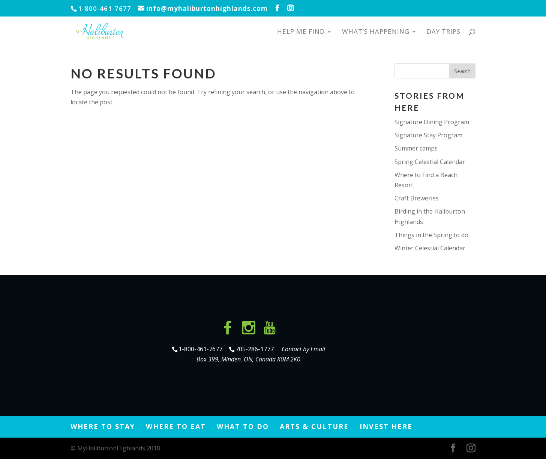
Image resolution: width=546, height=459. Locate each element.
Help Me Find (301, 32)
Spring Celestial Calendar (429, 162)
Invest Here (386, 426)
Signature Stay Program (428, 135)
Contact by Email (303, 349)
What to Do (243, 426)
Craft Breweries (416, 198)
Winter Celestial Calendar (429, 248)
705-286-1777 (256, 349)
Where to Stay (102, 426)
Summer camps (416, 148)
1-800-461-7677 (201, 349)
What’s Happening (376, 32)
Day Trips (443, 32)
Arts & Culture (314, 426)
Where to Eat (176, 426)
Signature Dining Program (431, 122)
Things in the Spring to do (431, 235)
